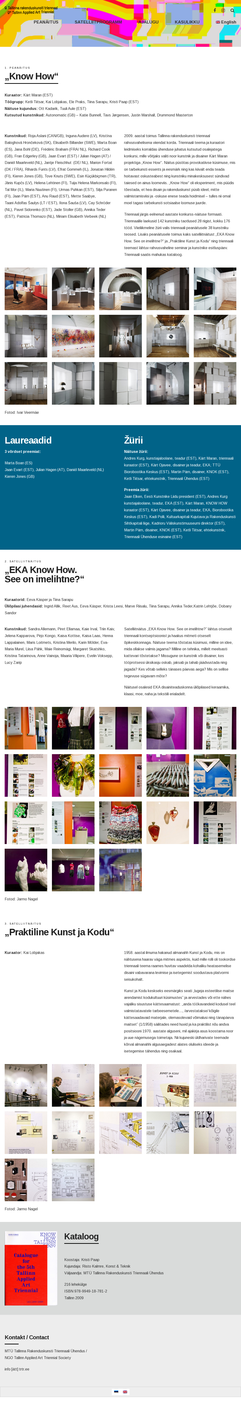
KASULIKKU (187, 22)
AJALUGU (148, 22)
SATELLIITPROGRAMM (98, 22)
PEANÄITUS (46, 22)
